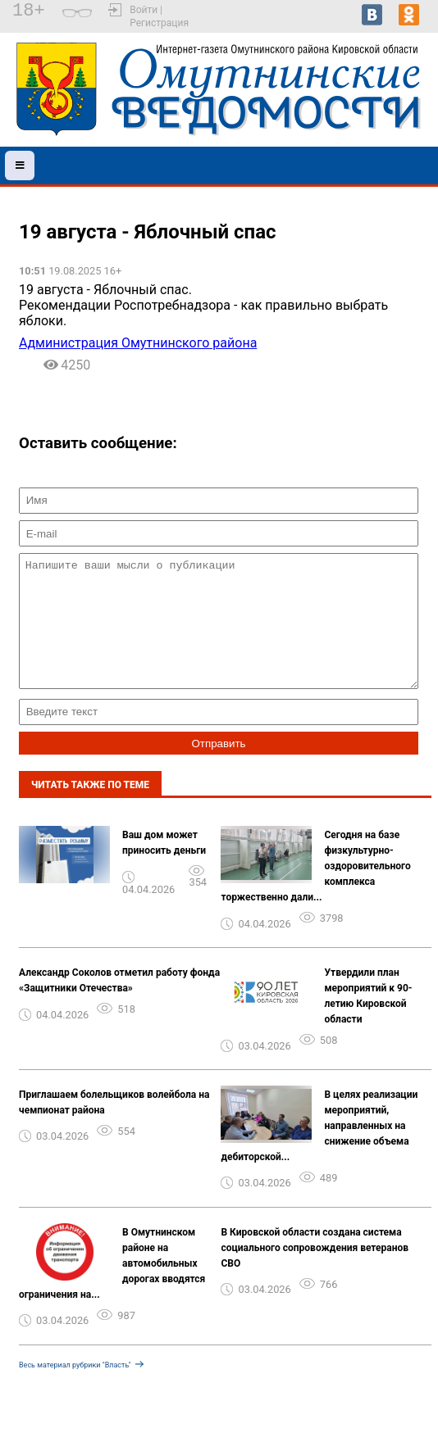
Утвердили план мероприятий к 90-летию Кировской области (368, 1020)
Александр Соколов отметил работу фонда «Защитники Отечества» (119, 1004)
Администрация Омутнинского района (138, 343)
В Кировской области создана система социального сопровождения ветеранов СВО (314, 1272)
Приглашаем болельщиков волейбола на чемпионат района (114, 1126)
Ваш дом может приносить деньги (164, 867)
